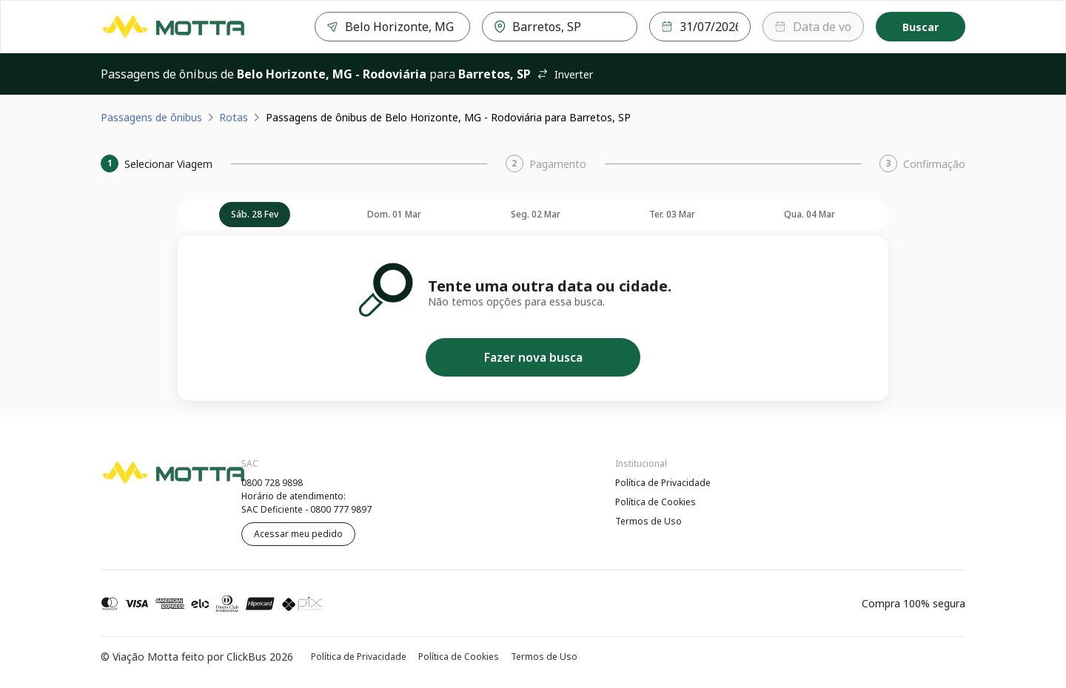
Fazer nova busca (533, 357)
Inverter (565, 74)
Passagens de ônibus (151, 117)
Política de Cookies (655, 502)
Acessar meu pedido (298, 533)
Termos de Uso (648, 521)
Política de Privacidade (663, 482)
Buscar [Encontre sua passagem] (920, 27)
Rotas (233, 117)
